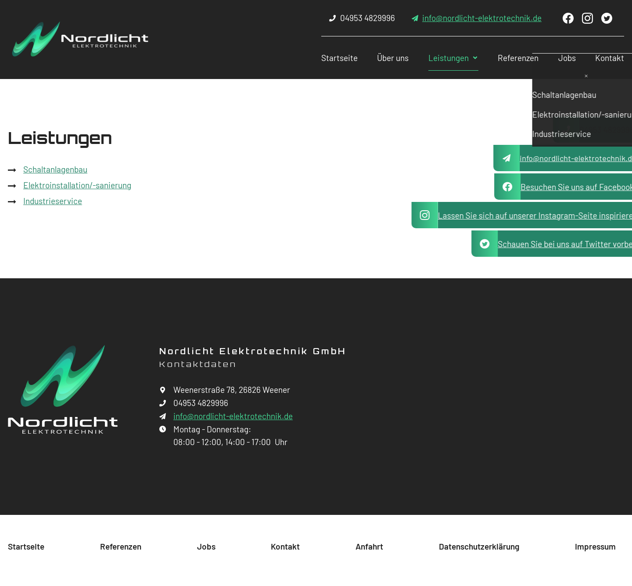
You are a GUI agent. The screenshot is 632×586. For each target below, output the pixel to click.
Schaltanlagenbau (55, 169)
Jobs (556, 58)
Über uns (374, 58)
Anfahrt (369, 546)
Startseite (318, 58)
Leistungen (433, 58)
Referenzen (505, 58)
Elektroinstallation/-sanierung (77, 185)
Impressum (595, 546)
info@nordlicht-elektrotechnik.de (482, 18)
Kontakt (601, 58)
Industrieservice (52, 201)
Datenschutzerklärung (479, 546)
